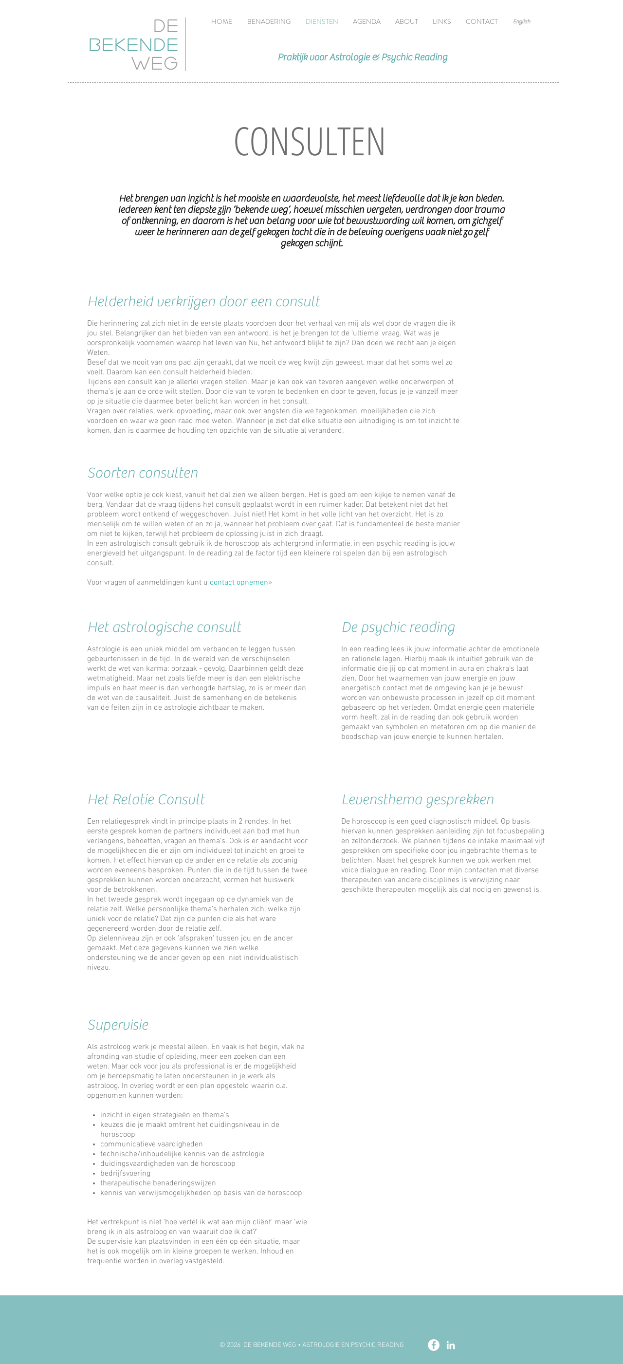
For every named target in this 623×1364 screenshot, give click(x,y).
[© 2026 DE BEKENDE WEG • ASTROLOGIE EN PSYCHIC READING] (311, 1345)
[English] (521, 21)
